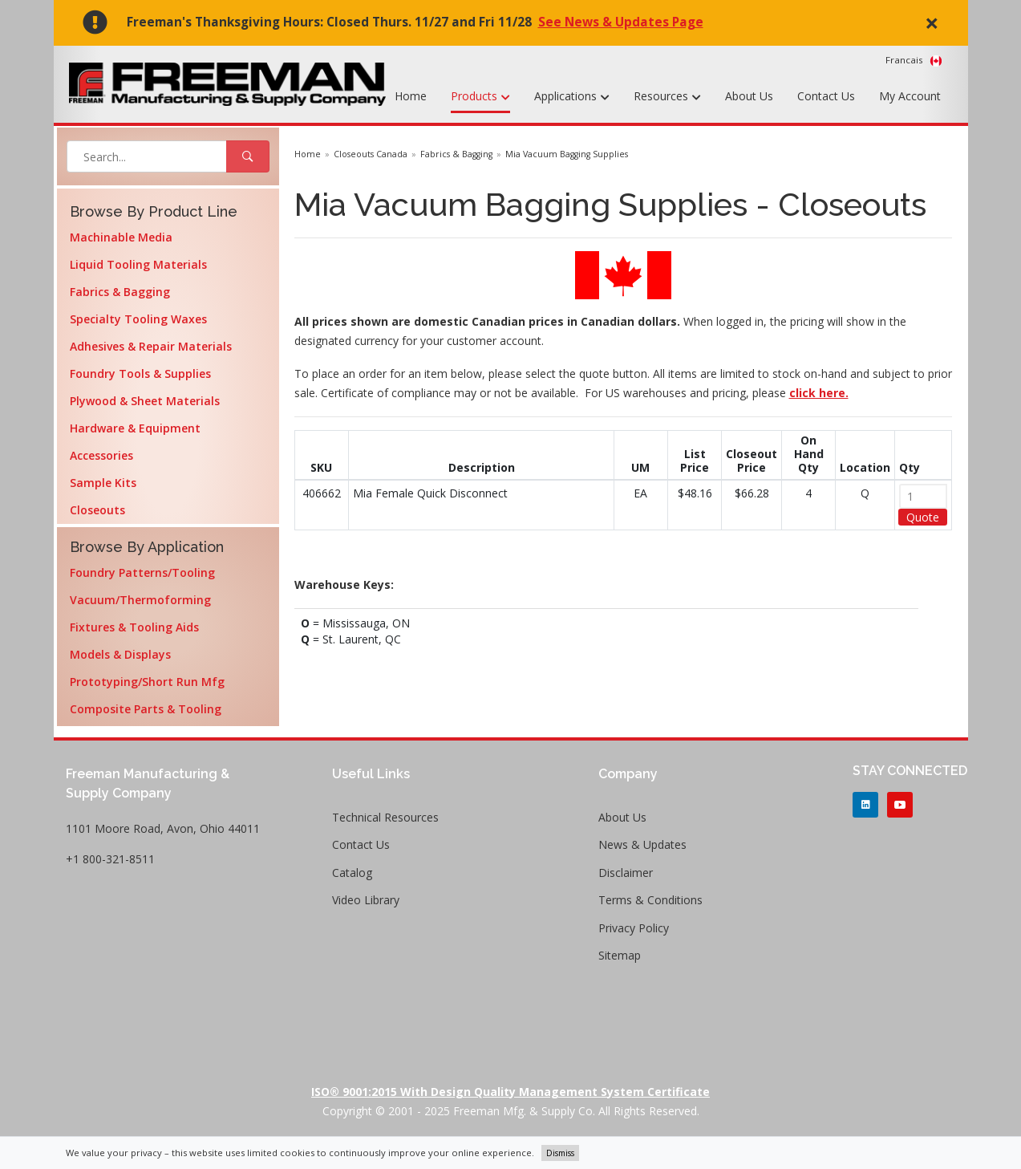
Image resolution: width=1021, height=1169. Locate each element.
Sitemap (619, 955)
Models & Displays (120, 654)
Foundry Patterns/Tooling (142, 572)
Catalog (352, 872)
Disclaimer (625, 872)
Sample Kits (103, 482)
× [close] (932, 22)
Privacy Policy (633, 928)
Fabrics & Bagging (120, 291)
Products (480, 97)
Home (411, 96)
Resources (667, 97)
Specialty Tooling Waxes (138, 319)
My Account (910, 96)
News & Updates (642, 844)
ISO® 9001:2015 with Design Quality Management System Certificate (510, 1091)
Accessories (101, 455)
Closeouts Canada (370, 154)
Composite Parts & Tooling (145, 708)
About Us (749, 96)
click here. (819, 392)
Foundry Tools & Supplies (140, 373)
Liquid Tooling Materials (138, 264)
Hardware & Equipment (135, 428)
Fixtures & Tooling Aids (134, 627)
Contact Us (826, 96)
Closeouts (97, 510)
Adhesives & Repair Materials (151, 346)
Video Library (365, 899)
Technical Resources (385, 817)
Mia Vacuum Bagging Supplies (566, 154)
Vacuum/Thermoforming (140, 599)
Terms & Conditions (650, 899)
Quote (922, 517)
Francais (913, 60)
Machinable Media (121, 237)
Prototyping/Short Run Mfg (147, 681)
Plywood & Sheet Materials (145, 400)
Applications (572, 97)
